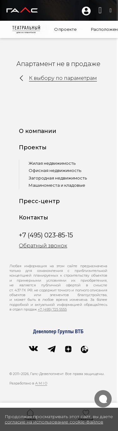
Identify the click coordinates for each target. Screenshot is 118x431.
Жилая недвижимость (53, 163)
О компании (38, 131)
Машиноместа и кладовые (58, 185)
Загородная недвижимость (59, 177)
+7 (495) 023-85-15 (47, 235)
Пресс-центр (40, 201)
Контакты (34, 217)
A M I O (41, 383)
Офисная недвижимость (56, 170)
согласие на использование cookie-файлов (54, 422)
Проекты (34, 147)
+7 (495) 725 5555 (52, 309)
